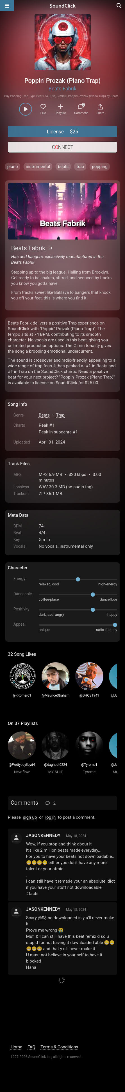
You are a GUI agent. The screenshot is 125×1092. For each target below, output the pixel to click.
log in (50, 817)
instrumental (38, 166)
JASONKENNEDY (43, 835)
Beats (44, 415)
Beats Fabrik (62, 88)
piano (12, 166)
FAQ (31, 1047)
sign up (30, 817)
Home (16, 1047)
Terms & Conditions (59, 1047)
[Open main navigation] (7, 5)
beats (63, 166)
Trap (60, 415)
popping (100, 166)
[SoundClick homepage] (62, 6)
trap (80, 166)
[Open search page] (119, 5)
